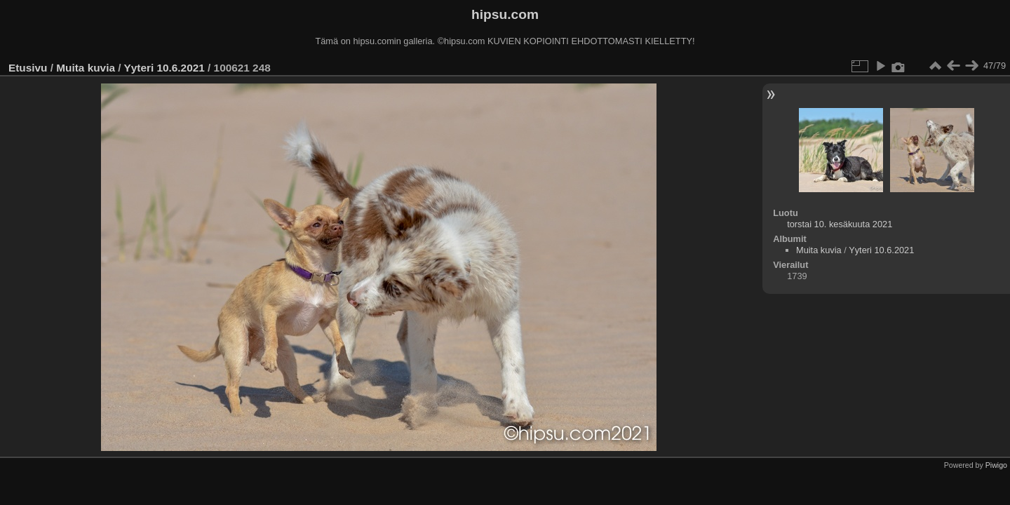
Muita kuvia (85, 68)
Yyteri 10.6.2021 (163, 68)
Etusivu (27, 68)
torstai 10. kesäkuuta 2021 (839, 224)
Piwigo (996, 465)
